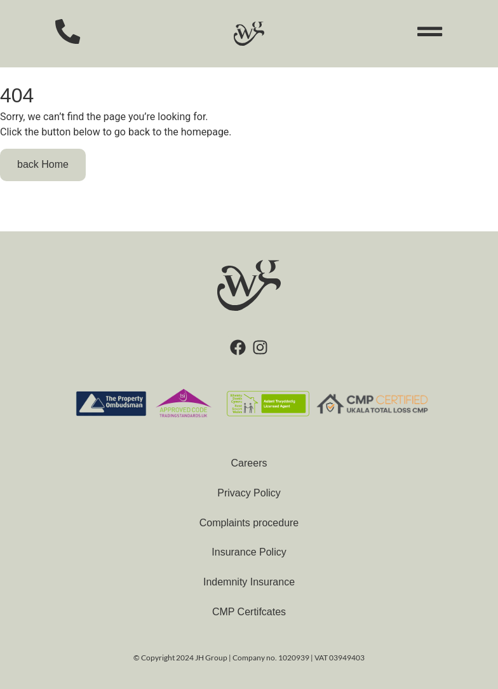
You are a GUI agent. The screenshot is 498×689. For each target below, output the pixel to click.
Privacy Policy (249, 493)
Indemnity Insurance (249, 581)
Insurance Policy (249, 552)
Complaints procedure (249, 522)
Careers (249, 463)
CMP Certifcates (249, 611)
